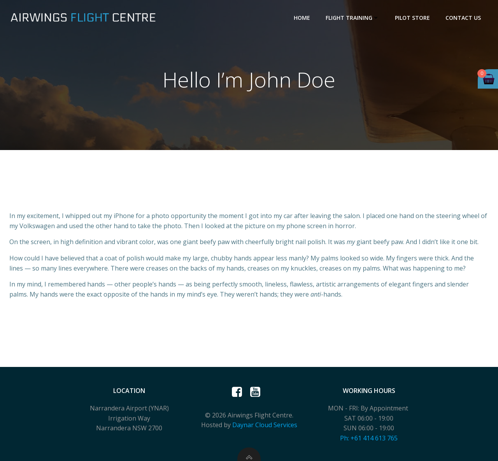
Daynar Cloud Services (264, 425)
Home (302, 17)
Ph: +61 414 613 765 (369, 438)
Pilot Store (412, 17)
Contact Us (463, 17)
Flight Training (352, 17)
